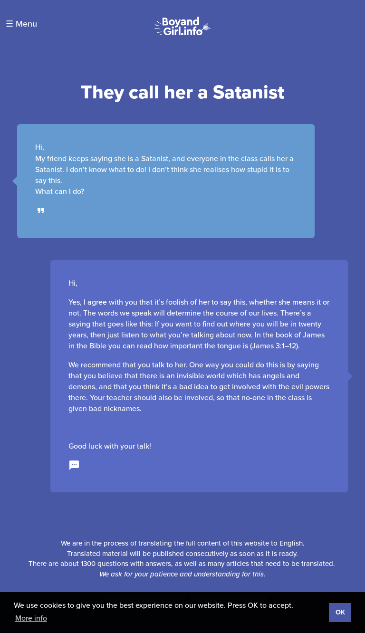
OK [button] (340, 612)
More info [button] (31, 618)
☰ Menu (21, 24)
